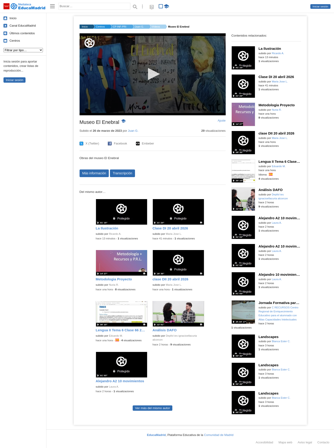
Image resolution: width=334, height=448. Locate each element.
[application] (153, 74)
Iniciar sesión (320, 6)
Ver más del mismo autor (152, 408)
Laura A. (114, 386)
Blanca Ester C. (281, 341)
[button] (152, 74)
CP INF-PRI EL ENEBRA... (120, 26)
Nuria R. (114, 284)
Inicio (13, 18)
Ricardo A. (115, 233)
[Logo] (89, 43)
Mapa (285, 442)
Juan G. (139, 26)
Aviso (305, 442)
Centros (15, 40)
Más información (94, 173)
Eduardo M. (116, 335)
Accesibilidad (264, 442)
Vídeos (156, 26)
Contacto (323, 442)
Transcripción (122, 173)
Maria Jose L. (174, 233)
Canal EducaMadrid (23, 25)
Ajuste (221, 120)
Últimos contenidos (22, 33)
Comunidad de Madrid (219, 435)
